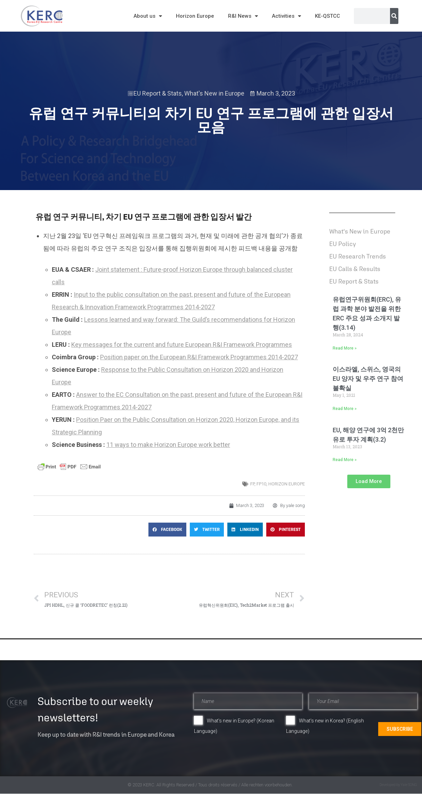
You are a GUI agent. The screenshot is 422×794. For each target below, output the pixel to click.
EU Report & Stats (157, 93)
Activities (286, 16)
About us (147, 16)
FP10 (261, 483)
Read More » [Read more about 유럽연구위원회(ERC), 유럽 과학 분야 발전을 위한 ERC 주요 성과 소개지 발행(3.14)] (345, 348)
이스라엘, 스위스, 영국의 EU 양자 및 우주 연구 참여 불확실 (368, 379)
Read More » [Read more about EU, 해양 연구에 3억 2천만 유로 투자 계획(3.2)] (345, 459)
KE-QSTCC (327, 16)
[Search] (394, 16)
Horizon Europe (195, 16)
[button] (167, 530)
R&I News (243, 16)
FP (252, 483)
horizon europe (286, 483)
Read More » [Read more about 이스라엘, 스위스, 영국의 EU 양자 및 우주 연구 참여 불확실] (345, 408)
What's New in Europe (214, 93)
